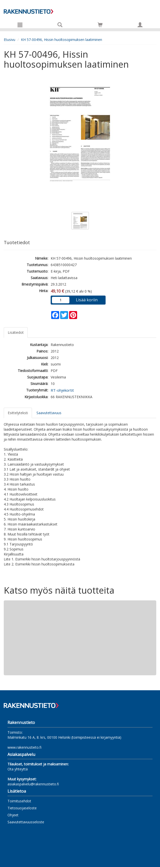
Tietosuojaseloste (22, 808)
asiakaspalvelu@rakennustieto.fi (33, 784)
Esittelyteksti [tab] (18, 412)
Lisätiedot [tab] (16, 332)
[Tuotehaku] (60, 24)
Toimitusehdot (19, 801)
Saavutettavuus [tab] (48, 412)
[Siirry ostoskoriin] (100, 24)
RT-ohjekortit (62, 390)
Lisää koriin (87, 300)
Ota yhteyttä (17, 769)
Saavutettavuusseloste (25, 822)
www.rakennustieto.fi (24, 747)
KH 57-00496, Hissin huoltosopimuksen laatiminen (61, 39)
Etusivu (9, 39)
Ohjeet (12, 815)
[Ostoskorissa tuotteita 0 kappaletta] (100, 25)
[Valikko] (20, 24)
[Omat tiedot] (140, 24)
